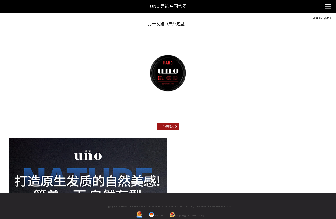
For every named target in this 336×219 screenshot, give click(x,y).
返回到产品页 (321, 18)
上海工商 (156, 216)
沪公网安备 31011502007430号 (187, 216)
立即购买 (168, 126)
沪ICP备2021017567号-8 (219, 206)
